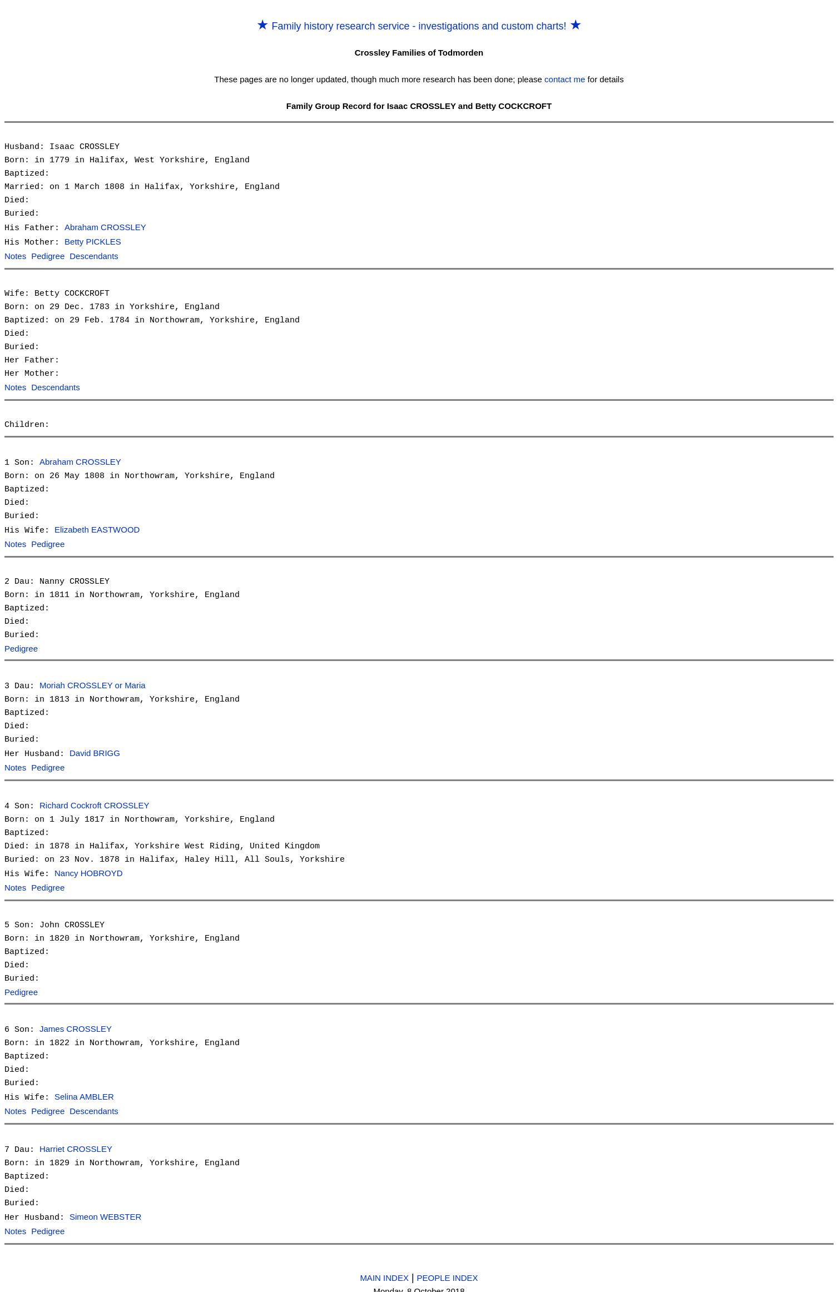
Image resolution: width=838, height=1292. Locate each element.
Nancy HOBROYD (88, 867)
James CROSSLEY (75, 1022)
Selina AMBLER (84, 1089)
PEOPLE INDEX (447, 1267)
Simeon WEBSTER (105, 1208)
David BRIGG (95, 749)
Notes (15, 255)
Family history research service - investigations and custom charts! (418, 26)
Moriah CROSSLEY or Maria (92, 682)
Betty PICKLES (93, 241)
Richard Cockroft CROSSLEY (94, 800)
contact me (564, 79)
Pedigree (48, 255)
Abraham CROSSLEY (105, 227)
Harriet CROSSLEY (75, 1140)
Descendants (94, 255)
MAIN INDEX (384, 1267)
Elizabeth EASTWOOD (97, 527)
